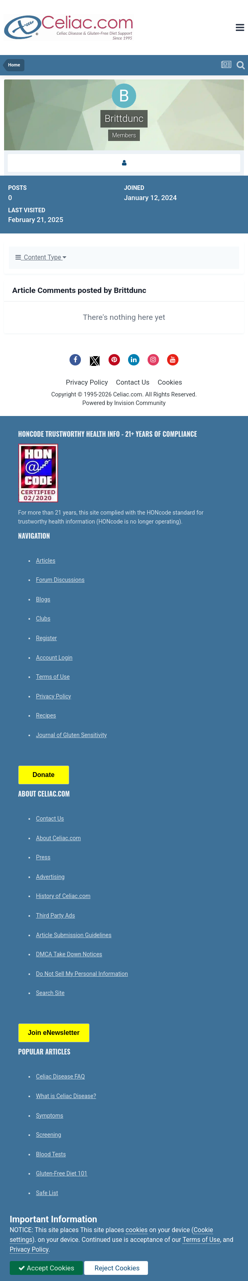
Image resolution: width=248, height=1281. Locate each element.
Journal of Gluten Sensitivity (71, 735)
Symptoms (49, 1115)
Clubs (43, 618)
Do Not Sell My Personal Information (82, 974)
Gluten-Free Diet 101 (61, 1173)
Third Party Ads (55, 915)
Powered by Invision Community (124, 403)
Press (43, 857)
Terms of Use (53, 677)
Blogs (43, 599)
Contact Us (132, 382)
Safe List (47, 1193)
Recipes (46, 715)
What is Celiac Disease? (66, 1096)
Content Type (40, 257)
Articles (46, 560)
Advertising (50, 877)
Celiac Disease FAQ (60, 1076)
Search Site (50, 993)
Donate (43, 774)
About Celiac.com (58, 838)
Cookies (170, 382)
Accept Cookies (46, 1268)
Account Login (54, 657)
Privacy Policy (87, 382)
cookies (137, 1230)
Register (46, 638)
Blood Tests (51, 1154)
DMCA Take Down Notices (69, 954)
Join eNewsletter (53, 1032)
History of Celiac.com (63, 896)
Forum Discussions (60, 580)
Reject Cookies (116, 1268)
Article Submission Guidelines (74, 935)
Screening (48, 1134)
